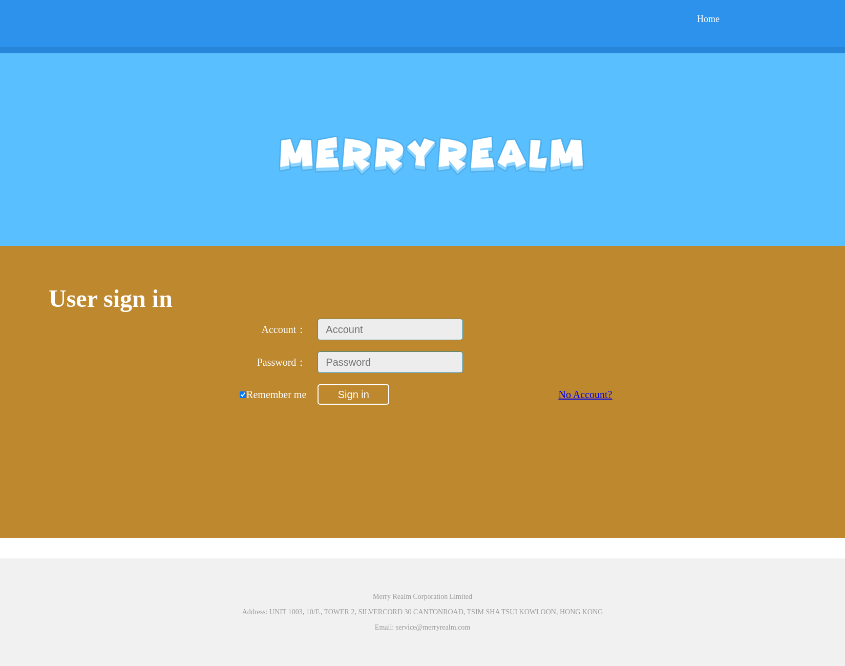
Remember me (273, 394)
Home (708, 19)
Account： (284, 329)
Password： (282, 362)
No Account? (585, 394)
